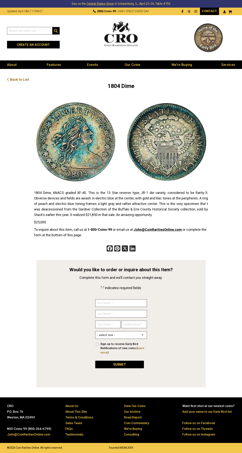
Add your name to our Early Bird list (207, 411)
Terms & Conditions (79, 417)
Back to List (18, 79)
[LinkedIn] (132, 248)
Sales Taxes (74, 422)
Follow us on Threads (197, 428)
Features (54, 64)
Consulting (131, 434)
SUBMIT (119, 364)
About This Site (76, 411)
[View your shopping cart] (230, 11)
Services (228, 64)
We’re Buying (181, 64)
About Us (72, 405)
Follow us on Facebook (199, 422)
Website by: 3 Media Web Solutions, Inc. (3, 447)
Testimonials (74, 434)
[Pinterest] (117, 248)
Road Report (133, 417)
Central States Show (100, 4)
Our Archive (132, 411)
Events (92, 64)
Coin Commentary (137, 422)
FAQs (69, 428)
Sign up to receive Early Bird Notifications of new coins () (122, 348)
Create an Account (33, 45)
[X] (125, 248)
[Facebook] (109, 248)
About (12, 64)
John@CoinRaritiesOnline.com (158, 229)
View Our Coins (135, 405)
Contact (209, 11)
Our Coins (132, 64)
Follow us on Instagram (199, 434)
